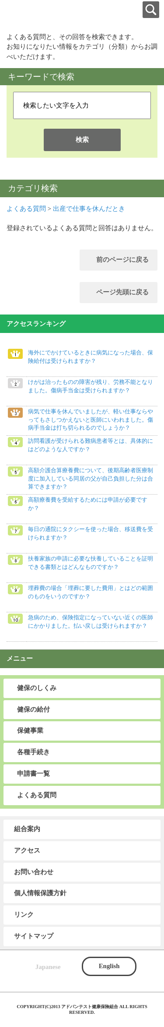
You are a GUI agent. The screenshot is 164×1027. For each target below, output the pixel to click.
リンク (24, 914)
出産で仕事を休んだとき (89, 208)
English (109, 965)
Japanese (48, 966)
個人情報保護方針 (40, 893)
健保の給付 (33, 709)
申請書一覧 (33, 773)
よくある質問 (26, 208)
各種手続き (33, 752)
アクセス (27, 850)
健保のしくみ (36, 687)
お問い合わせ (33, 871)
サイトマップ (33, 936)
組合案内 (27, 828)
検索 (82, 139)
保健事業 (30, 730)
